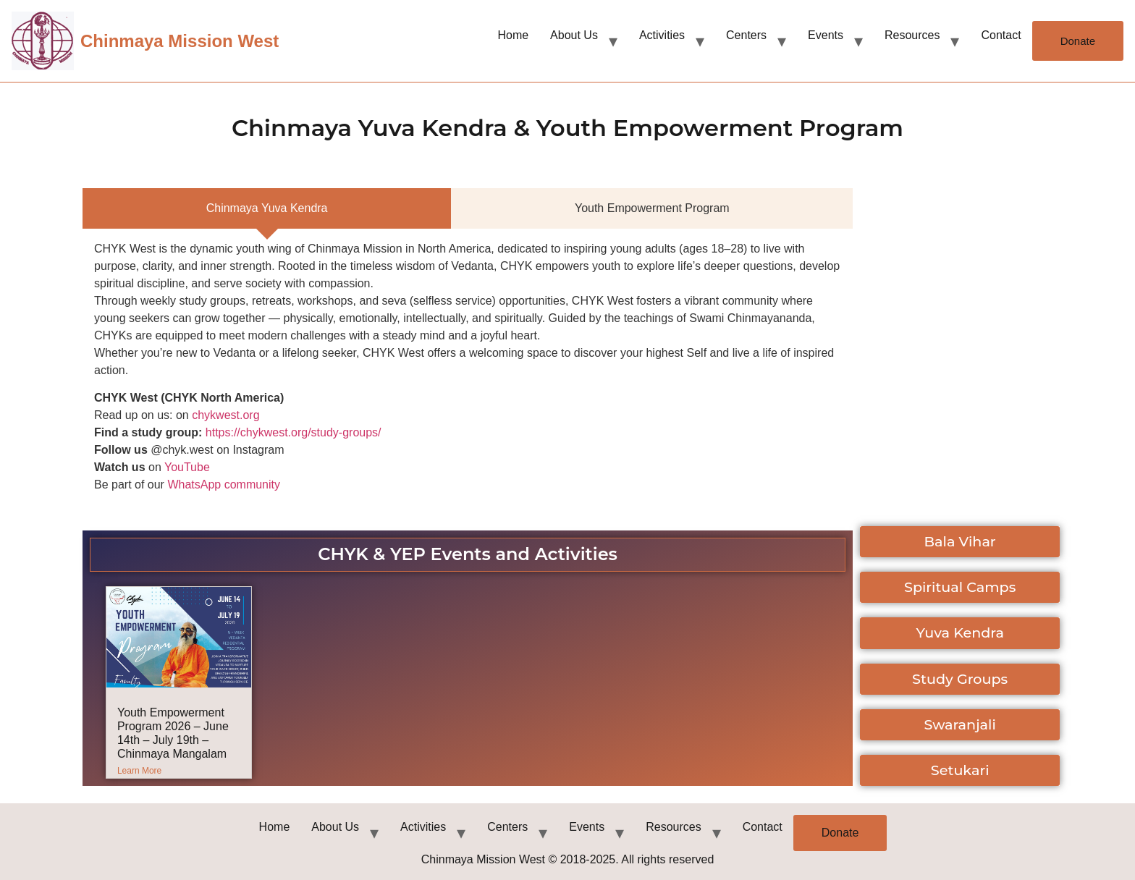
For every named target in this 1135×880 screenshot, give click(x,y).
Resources (912, 35)
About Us (574, 35)
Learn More (139, 771)
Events (825, 35)
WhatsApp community (223, 484)
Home (512, 35)
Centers (746, 35)
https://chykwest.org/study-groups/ (293, 432)
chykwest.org (225, 415)
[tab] (267, 208)
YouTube (187, 467)
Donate (1077, 41)
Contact (1001, 35)
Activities (662, 35)
